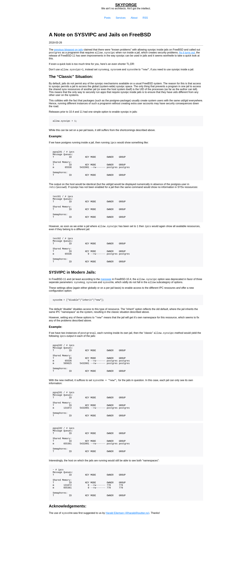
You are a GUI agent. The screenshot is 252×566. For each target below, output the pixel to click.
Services (121, 17)
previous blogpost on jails (68, 49)
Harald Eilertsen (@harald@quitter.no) (127, 554)
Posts (107, 17)
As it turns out (187, 53)
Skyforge (126, 5)
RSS (145, 17)
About (134, 17)
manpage (106, 296)
